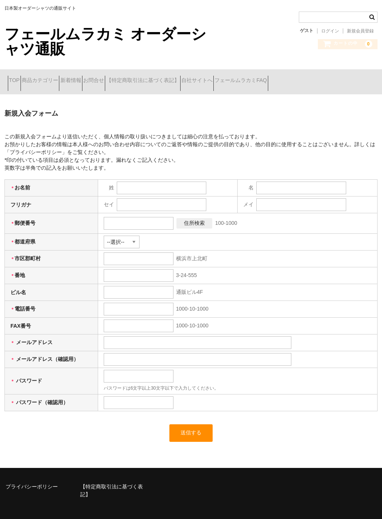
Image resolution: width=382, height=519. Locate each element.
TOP (17, 77)
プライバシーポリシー (32, 477)
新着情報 (100, 77)
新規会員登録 (360, 31)
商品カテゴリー (56, 77)
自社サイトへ (266, 77)
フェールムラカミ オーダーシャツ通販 (105, 41)
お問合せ (136, 77)
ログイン (330, 31)
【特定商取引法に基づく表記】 (198, 77)
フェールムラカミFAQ (323, 77)
